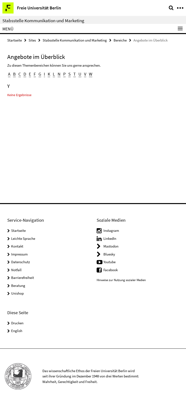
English (16, 330)
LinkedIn (109, 238)
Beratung (18, 285)
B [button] (14, 74)
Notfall (16, 270)
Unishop (17, 293)
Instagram (111, 230)
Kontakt (17, 246)
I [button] (44, 74)
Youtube (109, 262)
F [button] (35, 74)
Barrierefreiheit (22, 277)
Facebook (110, 270)
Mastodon (110, 246)
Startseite (14, 40)
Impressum (19, 254)
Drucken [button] (17, 323)
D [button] (24, 74)
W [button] (90, 74)
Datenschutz (20, 262)
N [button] (59, 74)
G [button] (40, 74)
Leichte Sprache (23, 238)
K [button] (49, 74)
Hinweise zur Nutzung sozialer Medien (121, 280)
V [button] (85, 74)
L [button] (54, 74)
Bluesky (109, 254)
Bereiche (120, 40)
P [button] (64, 74)
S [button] (69, 74)
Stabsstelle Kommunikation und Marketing (43, 20)
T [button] (74, 74)
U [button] (79, 74)
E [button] (30, 74)
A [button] (9, 74)
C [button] (19, 74)
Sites (32, 40)
